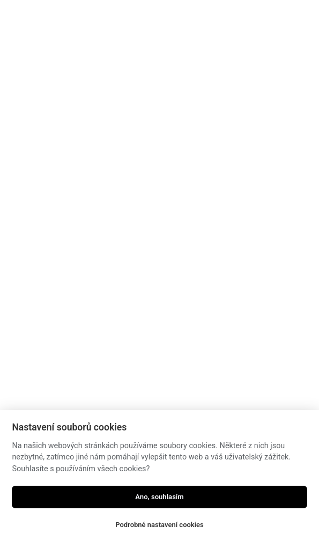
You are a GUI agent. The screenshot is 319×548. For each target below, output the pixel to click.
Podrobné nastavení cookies (159, 525)
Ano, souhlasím (159, 497)
